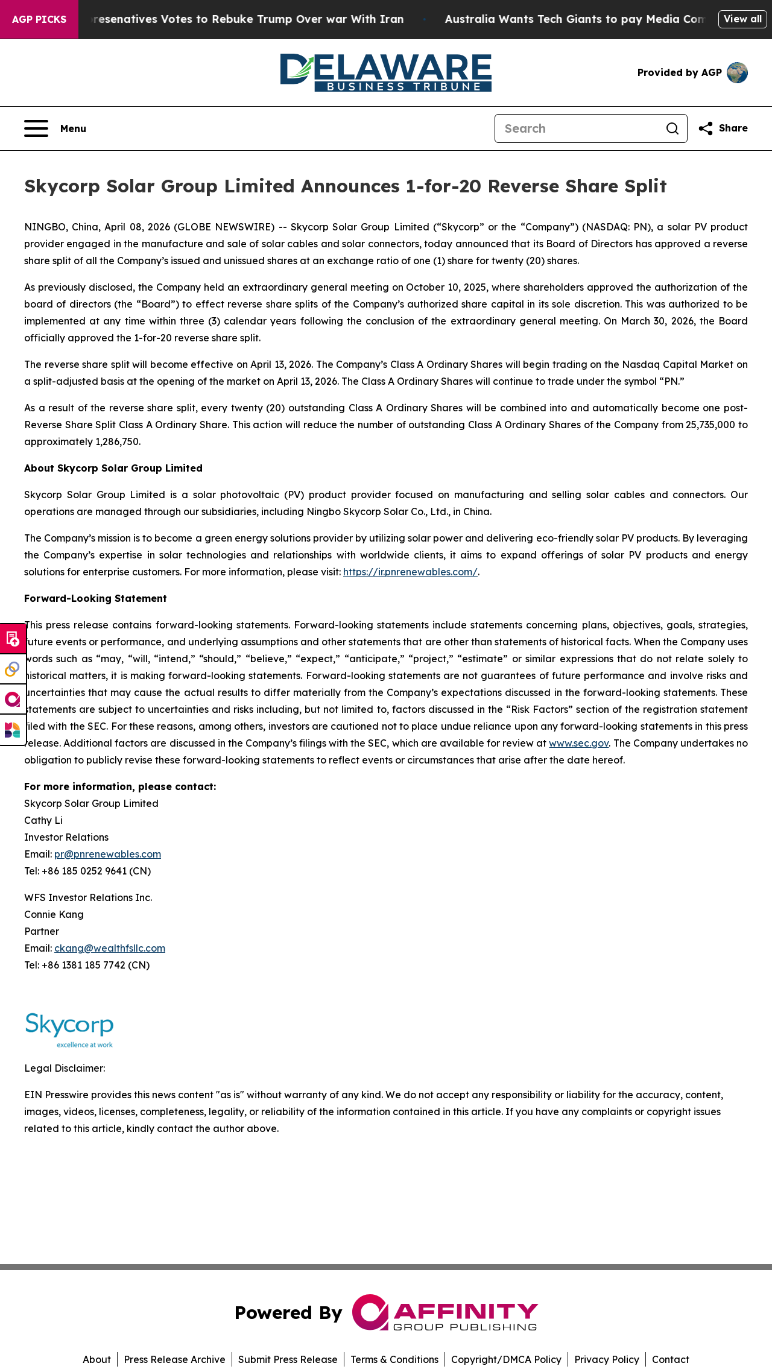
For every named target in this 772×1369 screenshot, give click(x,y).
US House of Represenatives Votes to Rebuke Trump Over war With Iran (220, 19)
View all (743, 19)
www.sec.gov (579, 743)
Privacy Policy (606, 1359)
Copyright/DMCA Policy (506, 1359)
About (97, 1359)
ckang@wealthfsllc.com (109, 948)
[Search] (576, 128)
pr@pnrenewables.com (107, 854)
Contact (670, 1359)
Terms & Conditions (394, 1359)
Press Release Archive (175, 1359)
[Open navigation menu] (55, 128)
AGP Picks (39, 19)
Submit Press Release (288, 1359)
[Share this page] (722, 128)
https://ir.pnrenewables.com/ (410, 572)
